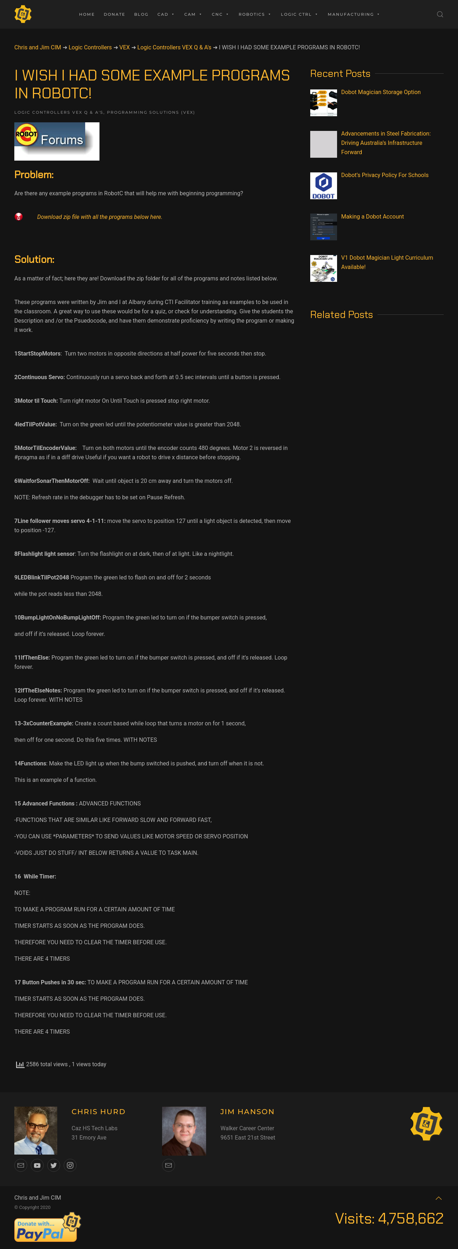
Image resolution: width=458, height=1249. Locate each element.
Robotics (255, 14)
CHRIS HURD (99, 1111)
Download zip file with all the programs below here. (99, 217)
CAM (193, 14)
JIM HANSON (247, 1111)
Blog (141, 14)
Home (87, 14)
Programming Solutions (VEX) (151, 112)
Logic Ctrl (300, 14)
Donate (114, 14)
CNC (221, 14)
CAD (166, 14)
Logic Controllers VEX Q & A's (58, 112)
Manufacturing (354, 14)
